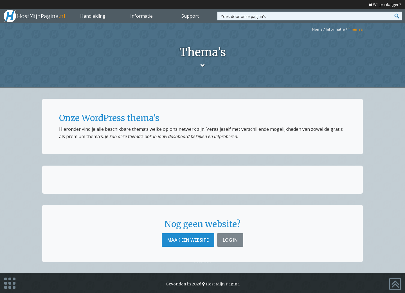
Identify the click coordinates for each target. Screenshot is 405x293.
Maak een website (188, 240)
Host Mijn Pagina (223, 283)
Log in (230, 240)
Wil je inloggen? (385, 4)
